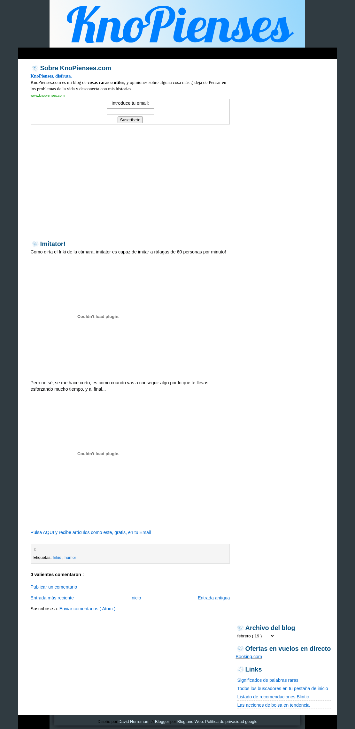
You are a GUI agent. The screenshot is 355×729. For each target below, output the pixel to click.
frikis (57, 557)
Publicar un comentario (54, 587)
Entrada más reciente (52, 597)
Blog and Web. (190, 721)
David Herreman (133, 721)
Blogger (162, 721)
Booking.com (249, 656)
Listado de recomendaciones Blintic (273, 696)
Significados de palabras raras (267, 680)
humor (70, 557)
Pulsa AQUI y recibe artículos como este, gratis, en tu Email (91, 532)
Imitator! (53, 243)
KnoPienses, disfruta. (51, 76)
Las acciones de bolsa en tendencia (273, 705)
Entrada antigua (214, 597)
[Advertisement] (140, 51)
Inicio (135, 597)
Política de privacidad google (231, 721)
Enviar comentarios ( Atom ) (87, 608)
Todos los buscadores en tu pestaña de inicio (282, 688)
